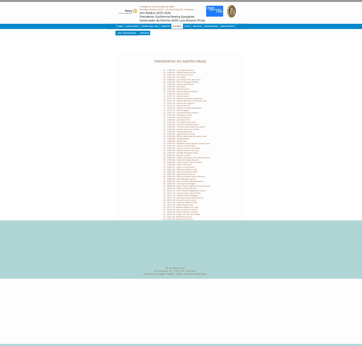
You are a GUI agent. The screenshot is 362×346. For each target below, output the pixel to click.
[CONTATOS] (144, 33)
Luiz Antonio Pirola (193, 20)
